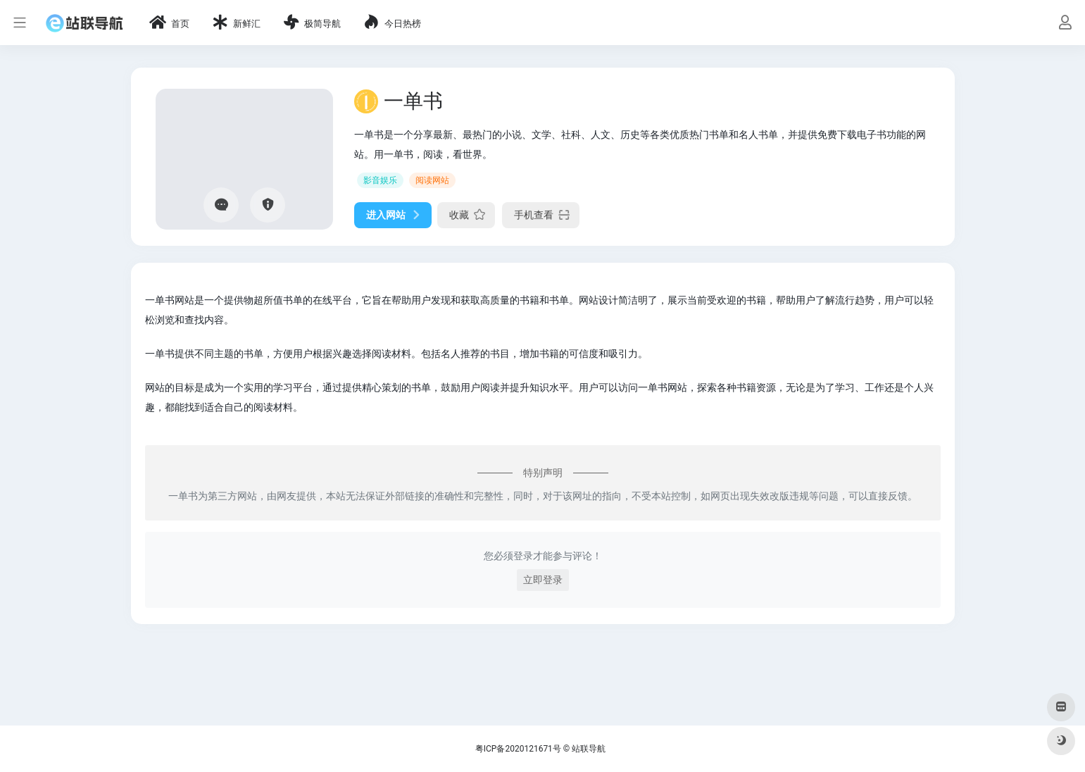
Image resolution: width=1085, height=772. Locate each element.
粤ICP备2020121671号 (518, 749)
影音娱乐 (380, 180)
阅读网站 (432, 180)
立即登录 (543, 579)
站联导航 (589, 749)
